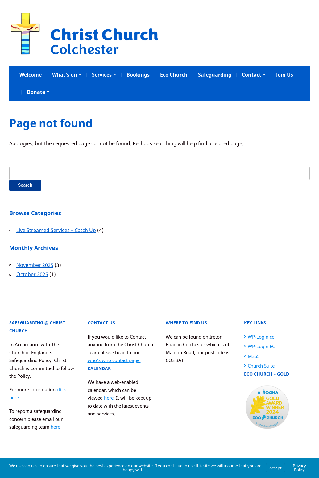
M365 (253, 356)
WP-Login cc (261, 337)
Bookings (138, 74)
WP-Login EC (261, 346)
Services (102, 74)
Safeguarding (214, 74)
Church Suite (261, 366)
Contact (251, 74)
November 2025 (34, 265)
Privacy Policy (299, 467)
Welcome (30, 74)
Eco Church (174, 74)
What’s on (64, 74)
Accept (275, 468)
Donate (36, 92)
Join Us (284, 74)
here (55, 427)
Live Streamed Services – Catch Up (56, 230)
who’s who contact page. (114, 360)
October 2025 (32, 274)
